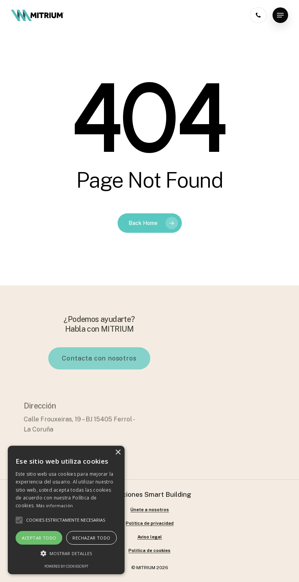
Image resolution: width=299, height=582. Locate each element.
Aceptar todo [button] (39, 538)
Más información (54, 505)
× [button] (118, 452)
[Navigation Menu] (280, 15)
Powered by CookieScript (66, 566)
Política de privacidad (150, 523)
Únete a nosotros (149, 509)
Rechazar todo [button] (91, 538)
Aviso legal (149, 537)
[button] (66, 554)
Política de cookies (149, 550)
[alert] (66, 510)
